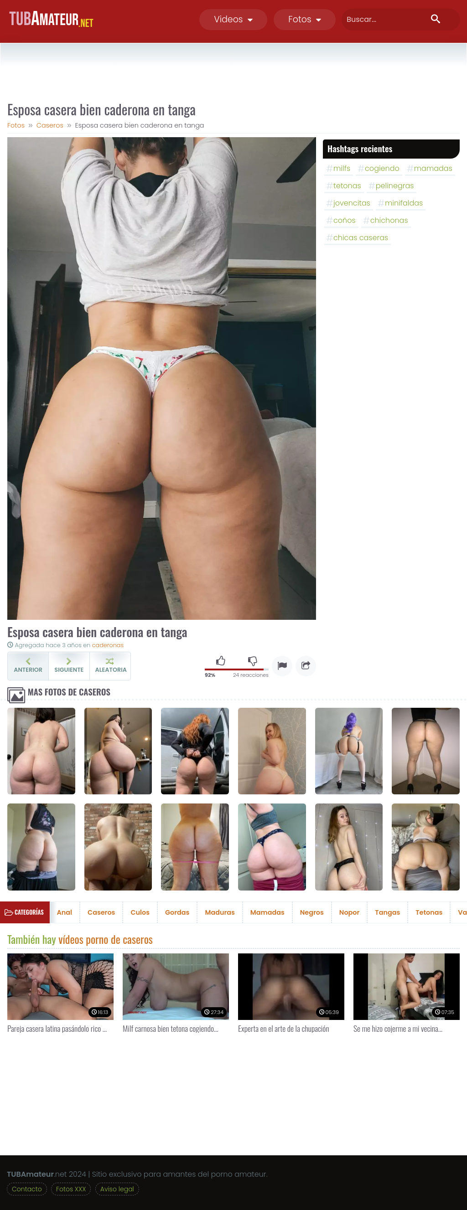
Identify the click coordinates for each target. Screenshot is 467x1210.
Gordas (177, 912)
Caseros (101, 912)
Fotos (304, 19)
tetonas (347, 185)
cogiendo (382, 168)
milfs (341, 168)
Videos (233, 19)
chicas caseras (360, 237)
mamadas (433, 168)
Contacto (27, 1189)
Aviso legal (117, 1189)
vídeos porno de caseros (105, 939)
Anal (65, 912)
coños (344, 220)
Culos (140, 912)
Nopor (349, 912)
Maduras (219, 912)
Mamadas (267, 912)
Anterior (28, 666)
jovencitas (351, 203)
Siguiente (68, 666)
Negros (312, 912)
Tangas (387, 912)
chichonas (389, 220)
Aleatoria (111, 666)
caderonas (108, 645)
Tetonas (428, 912)
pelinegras (395, 185)
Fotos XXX (71, 1189)
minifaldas (404, 203)
